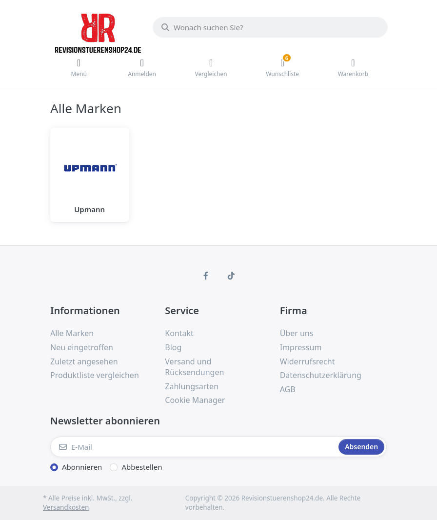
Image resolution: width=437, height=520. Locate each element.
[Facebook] (206, 275)
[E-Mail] (193, 447)
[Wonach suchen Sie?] (270, 27)
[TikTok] (231, 275)
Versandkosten (66, 507)
